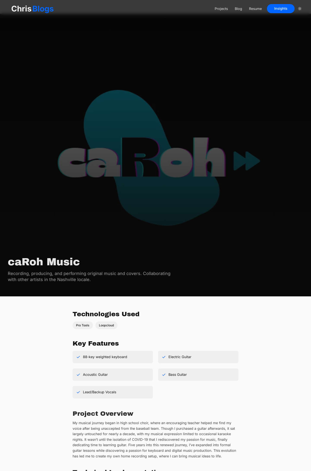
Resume (255, 8)
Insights (280, 8)
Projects (221, 8)
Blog (238, 8)
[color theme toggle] (299, 8)
